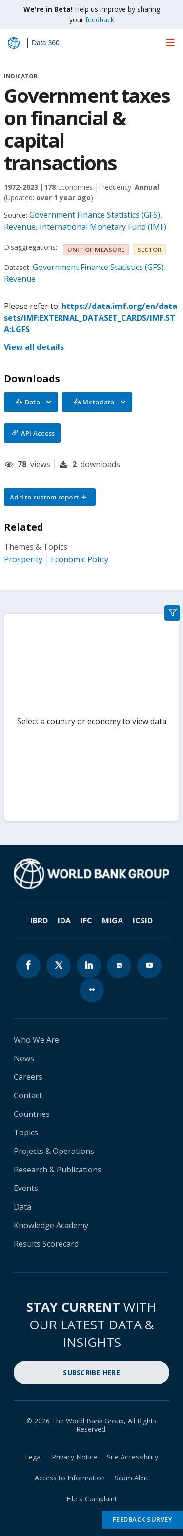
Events (26, 1188)
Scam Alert (132, 1477)
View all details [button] (34, 347)
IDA (64, 920)
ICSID (143, 920)
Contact (28, 1095)
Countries (32, 1114)
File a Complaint (91, 1498)
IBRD (39, 920)
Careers (28, 1077)
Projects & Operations (54, 1151)
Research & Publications (58, 1169)
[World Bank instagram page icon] (119, 966)
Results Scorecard (46, 1243)
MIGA (112, 920)
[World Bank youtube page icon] (149, 966)
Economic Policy (79, 559)
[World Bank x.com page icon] (58, 966)
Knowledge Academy (51, 1225)
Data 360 (46, 43)
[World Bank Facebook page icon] (28, 966)
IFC (86, 920)
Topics (26, 1132)
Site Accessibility (132, 1456)
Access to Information (70, 1477)
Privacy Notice (74, 1456)
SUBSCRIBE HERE (91, 1372)
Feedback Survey (143, 1519)
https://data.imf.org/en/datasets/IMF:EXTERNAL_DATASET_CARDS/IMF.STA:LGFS (90, 318)
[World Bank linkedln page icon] (89, 966)
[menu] (170, 42)
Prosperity (23, 559)
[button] (50, 497)
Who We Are (36, 1040)
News (24, 1058)
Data (22, 1206)
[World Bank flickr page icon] (92, 990)
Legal (33, 1456)
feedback (99, 19)
